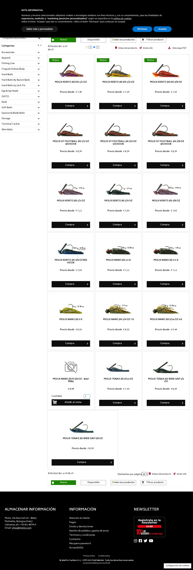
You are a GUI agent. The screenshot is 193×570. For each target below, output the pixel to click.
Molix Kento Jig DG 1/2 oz (71, 82)
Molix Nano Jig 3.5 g (166, 260)
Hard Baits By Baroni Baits (16, 80)
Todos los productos (123, 40)
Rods (4, 102)
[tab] (22, 52)
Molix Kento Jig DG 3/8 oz (166, 82)
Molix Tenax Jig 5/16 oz (118, 379)
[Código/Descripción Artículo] (14, 38)
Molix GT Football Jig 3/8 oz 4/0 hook (166, 143)
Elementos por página (130, 474)
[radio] (87, 47)
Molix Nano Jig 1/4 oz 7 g (118, 319)
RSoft (107, 563)
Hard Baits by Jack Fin (13, 85)
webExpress (96, 563)
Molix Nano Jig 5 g (70, 319)
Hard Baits (7, 74)
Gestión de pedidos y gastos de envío (89, 531)
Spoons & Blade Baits (13, 113)
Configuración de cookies (177, 565)
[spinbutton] (87, 396)
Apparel (6, 58)
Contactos (75, 539)
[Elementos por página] (145, 474)
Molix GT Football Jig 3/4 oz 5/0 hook (118, 143)
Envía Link (147, 48)
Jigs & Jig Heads (10, 91)
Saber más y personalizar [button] (39, 29)
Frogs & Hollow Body (13, 69)
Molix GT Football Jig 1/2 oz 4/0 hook (71, 143)
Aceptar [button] (162, 29)
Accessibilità (76, 548)
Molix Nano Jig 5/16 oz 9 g (166, 319)
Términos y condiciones (82, 535)
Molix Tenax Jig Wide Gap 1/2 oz (166, 380)
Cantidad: (57, 396)
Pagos (72, 522)
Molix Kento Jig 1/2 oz (71, 201)
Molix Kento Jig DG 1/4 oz (118, 82)
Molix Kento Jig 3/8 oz (166, 201)
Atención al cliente (79, 518)
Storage (6, 118)
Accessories (8, 52)
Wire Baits (7, 129)
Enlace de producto (127, 48)
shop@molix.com (21, 528)
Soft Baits (7, 107)
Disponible (93, 40)
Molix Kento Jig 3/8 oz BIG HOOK (71, 261)
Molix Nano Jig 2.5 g (118, 260)
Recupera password (80, 544)
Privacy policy (89, 555)
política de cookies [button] (122, 18)
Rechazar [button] (142, 29)
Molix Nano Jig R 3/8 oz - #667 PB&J (71, 380)
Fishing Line (8, 63)
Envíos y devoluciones (81, 527)
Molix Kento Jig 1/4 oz (118, 201)
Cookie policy (104, 555)
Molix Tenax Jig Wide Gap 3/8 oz (83, 438)
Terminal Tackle (11, 124)
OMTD (5, 96)
